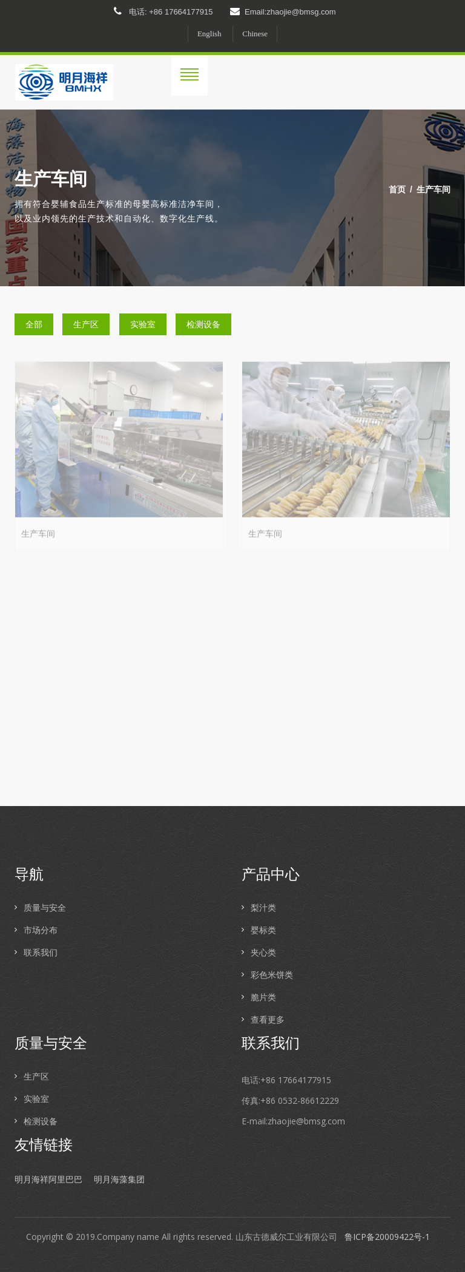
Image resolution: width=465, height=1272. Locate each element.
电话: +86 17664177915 (163, 11)
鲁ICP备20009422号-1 (387, 1236)
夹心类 (263, 952)
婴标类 (263, 930)
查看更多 (268, 1019)
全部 (33, 324)
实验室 (143, 324)
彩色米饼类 (272, 974)
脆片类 (263, 997)
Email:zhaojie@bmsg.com (282, 11)
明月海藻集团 (119, 1179)
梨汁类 (263, 907)
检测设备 (203, 324)
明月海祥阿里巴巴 (48, 1179)
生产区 (86, 324)
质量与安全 (45, 907)
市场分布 (41, 930)
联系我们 (41, 952)
